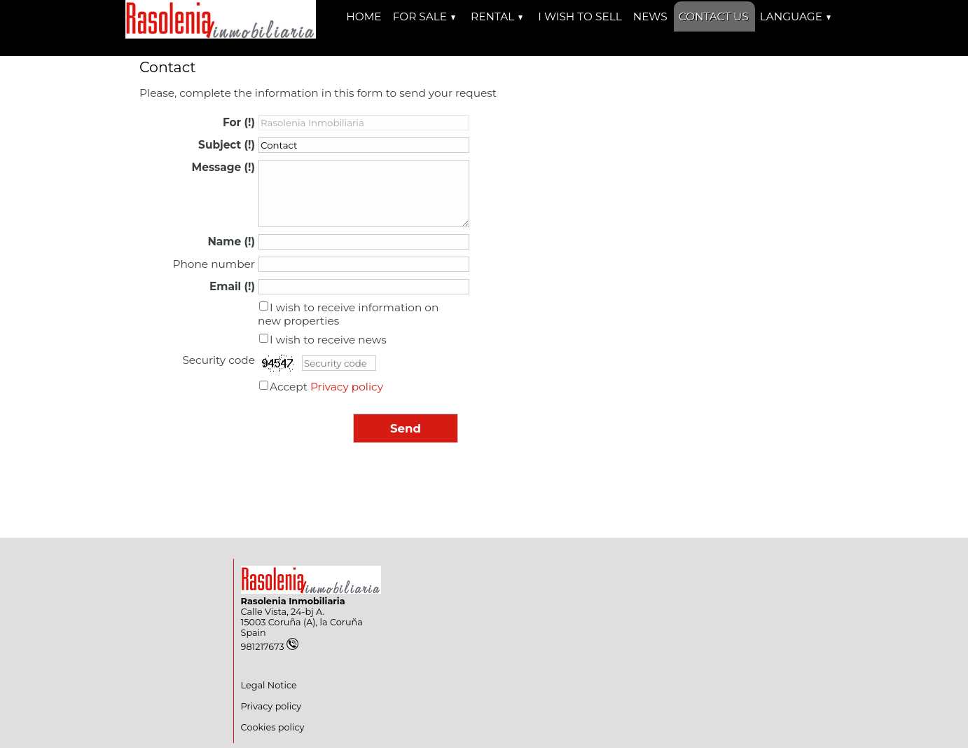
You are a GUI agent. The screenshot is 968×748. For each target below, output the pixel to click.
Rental (497, 16)
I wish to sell (579, 16)
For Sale (424, 16)
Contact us (714, 16)
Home (363, 16)
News (650, 16)
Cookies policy (273, 727)
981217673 (269, 646)
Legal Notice (269, 685)
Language (795, 16)
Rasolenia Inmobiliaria (293, 601)
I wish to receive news (328, 339)
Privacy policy (346, 386)
